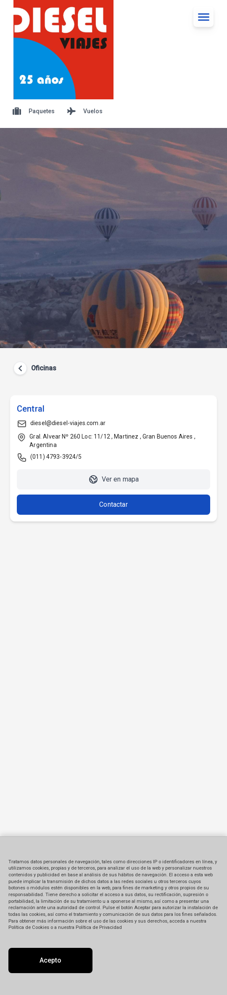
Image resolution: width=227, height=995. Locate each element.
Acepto (50, 960)
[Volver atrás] (20, 368)
